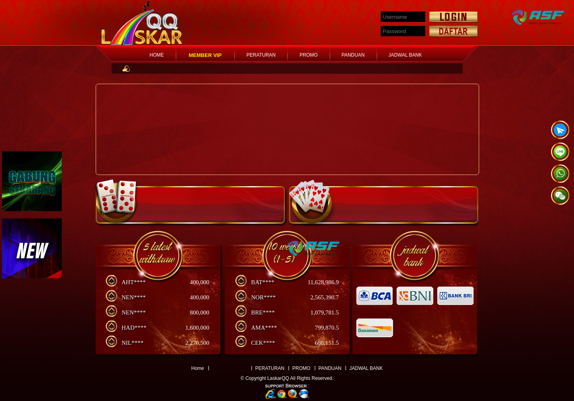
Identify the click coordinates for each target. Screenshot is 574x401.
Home (197, 368)
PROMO (308, 55)
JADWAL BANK (405, 55)
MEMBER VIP (205, 55)
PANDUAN (353, 55)
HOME (156, 55)
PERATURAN (260, 55)
